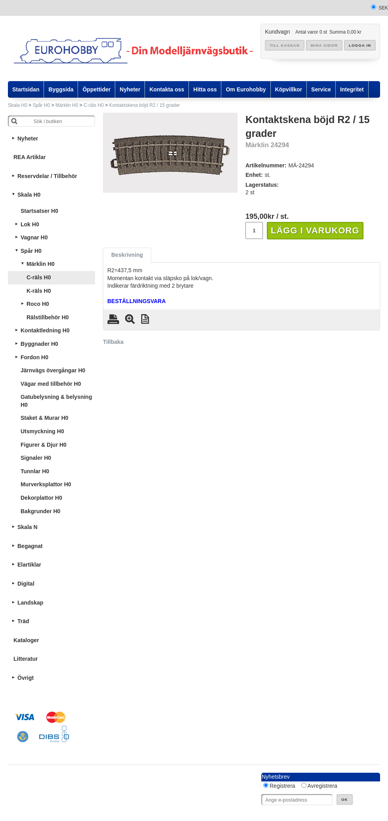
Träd (23, 621)
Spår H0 (41, 105)
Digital (25, 583)
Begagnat (30, 546)
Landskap (30, 602)
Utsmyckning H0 (42, 431)
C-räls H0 (94, 105)
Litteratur (25, 659)
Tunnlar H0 (35, 471)
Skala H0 (17, 105)
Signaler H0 (36, 458)
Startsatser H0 (39, 211)
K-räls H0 (39, 291)
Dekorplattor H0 (41, 498)
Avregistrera (322, 786)
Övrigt (25, 678)
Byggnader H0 (39, 344)
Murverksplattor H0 (46, 484)
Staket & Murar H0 (44, 418)
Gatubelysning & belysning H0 (56, 401)
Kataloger (26, 640)
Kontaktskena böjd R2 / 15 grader (144, 105)
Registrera (282, 786)
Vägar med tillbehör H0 (51, 384)
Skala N (27, 527)
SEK (383, 8)
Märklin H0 (66, 105)
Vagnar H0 (34, 237)
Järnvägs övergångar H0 (53, 370)
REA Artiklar (29, 157)
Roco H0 (38, 304)
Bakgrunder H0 (40, 511)
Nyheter (27, 138)
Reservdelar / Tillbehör (47, 176)
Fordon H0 (34, 357)
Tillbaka (113, 342)
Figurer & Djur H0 (44, 445)
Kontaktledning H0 (45, 330)
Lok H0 (30, 224)
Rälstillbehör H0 (48, 317)
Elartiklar (29, 564)
